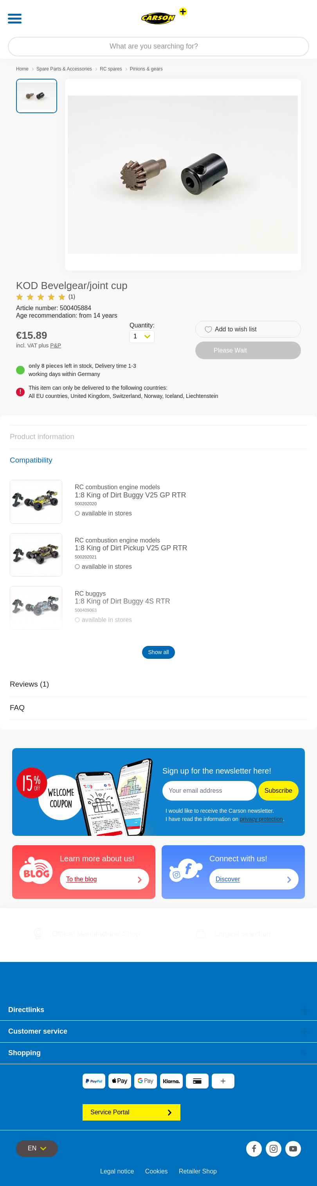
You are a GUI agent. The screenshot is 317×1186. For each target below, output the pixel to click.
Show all (158, 652)
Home (22, 69)
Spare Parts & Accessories (64, 69)
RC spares (111, 69)
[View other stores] (183, 11)
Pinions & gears (146, 69)
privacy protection (261, 819)
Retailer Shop (198, 1171)
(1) (45, 297)
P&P (55, 345)
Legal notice (117, 1171)
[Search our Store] (158, 46)
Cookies (156, 1171)
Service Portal (131, 1112)
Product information (42, 436)
